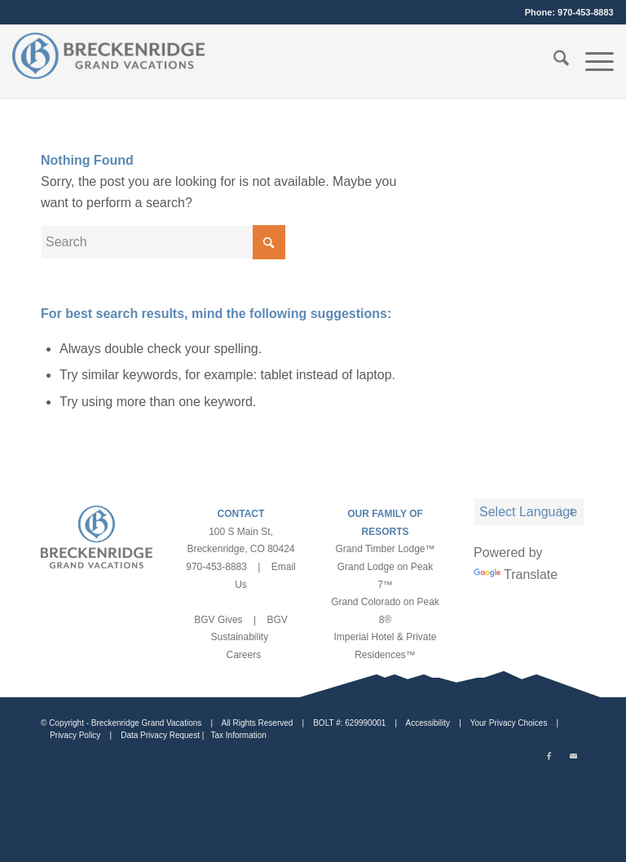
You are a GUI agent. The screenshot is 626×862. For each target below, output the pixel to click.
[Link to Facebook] (548, 757)
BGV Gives (218, 620)
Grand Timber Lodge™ (384, 549)
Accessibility (428, 722)
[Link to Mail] (573, 757)
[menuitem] (553, 61)
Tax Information (238, 735)
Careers (243, 655)
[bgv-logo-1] (108, 61)
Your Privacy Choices (509, 722)
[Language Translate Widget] (529, 511)
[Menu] (591, 61)
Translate (516, 574)
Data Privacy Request (160, 735)
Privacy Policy (75, 735)
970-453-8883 (586, 12)
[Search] (553, 61)
